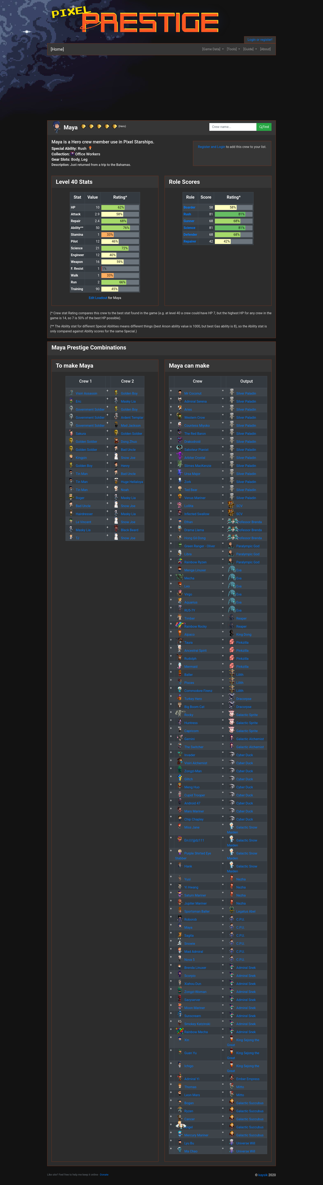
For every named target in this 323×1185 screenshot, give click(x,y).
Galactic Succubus (245, 1103)
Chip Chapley (189, 819)
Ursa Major (187, 474)
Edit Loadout (98, 298)
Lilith (235, 675)
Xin (182, 1040)
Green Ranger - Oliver (195, 546)
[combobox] (232, 127)
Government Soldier (86, 409)
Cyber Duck (240, 755)
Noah (120, 490)
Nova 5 (185, 960)
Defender (190, 235)
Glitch (184, 779)
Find (264, 127)
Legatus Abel (241, 911)
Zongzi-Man (188, 771)
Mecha (184, 578)
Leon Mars (187, 1095)
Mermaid (186, 667)
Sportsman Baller (192, 911)
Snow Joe (123, 458)
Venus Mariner (190, 498)
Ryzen (184, 1111)
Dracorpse (239, 699)
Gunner (189, 221)
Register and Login (211, 147)
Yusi (183, 879)
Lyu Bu (184, 1143)
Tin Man (77, 474)
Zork (183, 482)
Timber (185, 618)
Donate (104, 1174)
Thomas (185, 1087)
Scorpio (185, 976)
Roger (75, 498)
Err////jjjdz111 (189, 840)
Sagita (184, 936)
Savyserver (187, 1000)
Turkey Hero (188, 699)
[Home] (57, 49)
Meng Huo (187, 787)
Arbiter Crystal (190, 458)
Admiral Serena (191, 401)
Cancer (185, 1119)
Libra (183, 554)
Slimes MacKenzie (193, 466)
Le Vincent (79, 522)
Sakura (76, 434)
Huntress (186, 723)
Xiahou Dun (188, 984)
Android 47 (187, 803)
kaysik (263, 1175)
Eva (234, 570)
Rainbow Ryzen (191, 562)
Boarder (189, 207)
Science (189, 228)
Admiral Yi (187, 1079)
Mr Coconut (188, 393)
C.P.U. (236, 919)
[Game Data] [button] (211, 49)
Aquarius (186, 602)
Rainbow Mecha (191, 1032)
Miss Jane (187, 827)
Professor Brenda (244, 522)
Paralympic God (243, 546)
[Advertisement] (161, 86)
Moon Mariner (190, 1008)
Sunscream (188, 1016)
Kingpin (77, 458)
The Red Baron (190, 434)
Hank (183, 866)
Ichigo (184, 1066)
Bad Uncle (124, 450)
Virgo (183, 594)
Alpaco (185, 634)
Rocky (184, 715)
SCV (234, 506)
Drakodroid (187, 442)
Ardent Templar (127, 418)
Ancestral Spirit (191, 651)
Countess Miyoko (192, 426)
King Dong (239, 634)
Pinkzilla (237, 643)
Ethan (184, 522)
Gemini (185, 739)
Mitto (235, 1087)
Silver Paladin (241, 393)
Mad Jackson (126, 426)
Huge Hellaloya (127, 482)
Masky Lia (124, 401)
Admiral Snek (241, 968)
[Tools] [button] (232, 49)
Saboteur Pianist (191, 450)
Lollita (184, 506)
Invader (185, 755)
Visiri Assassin (82, 393)
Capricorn (187, 731)
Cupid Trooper (190, 795)
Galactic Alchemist (245, 739)
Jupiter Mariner (191, 903)
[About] (265, 49)
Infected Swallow (192, 514)
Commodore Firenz (193, 691)
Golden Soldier (127, 434)
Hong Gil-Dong (190, 538)
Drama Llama (189, 530)
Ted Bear (186, 490)
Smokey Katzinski (192, 1024)
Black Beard (125, 530)
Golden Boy (125, 393)
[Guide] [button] (248, 49)
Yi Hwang (186, 887)
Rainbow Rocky (191, 626)
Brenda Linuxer (190, 968)
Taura (184, 643)
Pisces (184, 683)
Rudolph (186, 659)
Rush (187, 214)
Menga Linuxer (190, 570)
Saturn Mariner (190, 895)
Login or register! (260, 40)
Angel (184, 1127)
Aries (183, 409)
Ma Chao (186, 1151)
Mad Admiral (189, 952)
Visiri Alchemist (191, 763)
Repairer (190, 241)
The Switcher (189, 747)
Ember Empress (243, 1079)
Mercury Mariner (191, 1135)
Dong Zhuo (124, 442)
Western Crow (190, 418)
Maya (183, 927)
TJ (73, 538)
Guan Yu (186, 1053)
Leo (182, 586)
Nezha (236, 879)
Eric (74, 401)
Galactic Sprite (242, 715)
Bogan (184, 1103)
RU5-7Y (185, 610)
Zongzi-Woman (190, 992)
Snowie (185, 944)
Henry (121, 466)
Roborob (186, 919)
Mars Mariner (189, 811)
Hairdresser (80, 514)
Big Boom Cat (189, 707)
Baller (184, 675)
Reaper (237, 618)
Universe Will (241, 1143)
